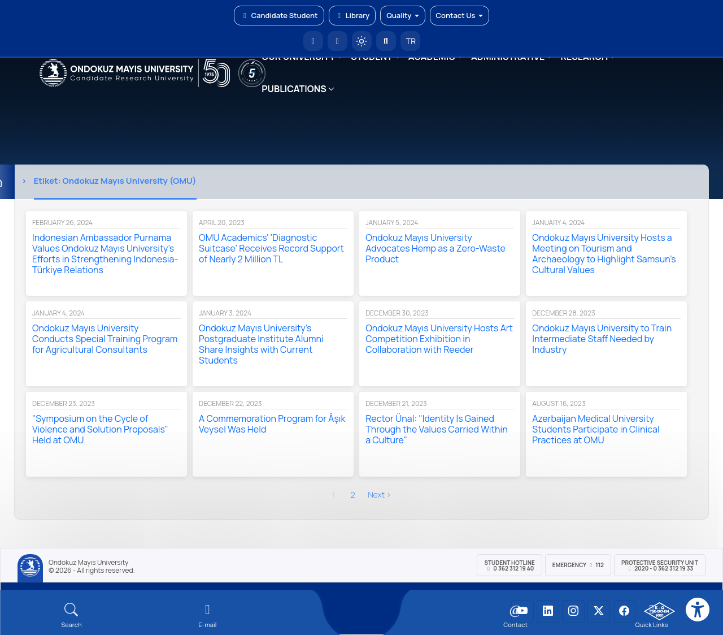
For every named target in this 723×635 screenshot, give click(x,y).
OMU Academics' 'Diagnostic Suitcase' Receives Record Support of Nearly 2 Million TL (271, 248)
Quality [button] (402, 15)
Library (352, 15)
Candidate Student (278, 15)
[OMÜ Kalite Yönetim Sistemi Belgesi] (659, 611)
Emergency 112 (578, 565)
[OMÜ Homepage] (313, 41)
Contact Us (459, 15)
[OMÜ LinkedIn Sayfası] (548, 611)
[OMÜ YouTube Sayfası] (522, 611)
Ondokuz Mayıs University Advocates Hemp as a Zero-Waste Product (435, 248)
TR (410, 41)
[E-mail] (208, 615)
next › (379, 494)
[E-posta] (337, 41)
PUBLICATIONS (294, 89)
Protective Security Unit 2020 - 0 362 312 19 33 (659, 565)
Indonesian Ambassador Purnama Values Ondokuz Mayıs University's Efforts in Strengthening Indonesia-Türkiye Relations (105, 253)
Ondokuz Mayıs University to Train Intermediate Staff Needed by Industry (602, 339)
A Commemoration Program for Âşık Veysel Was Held (272, 423)
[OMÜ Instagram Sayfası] (573, 611)
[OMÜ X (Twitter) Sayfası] (598, 611)
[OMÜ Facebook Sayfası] (624, 611)
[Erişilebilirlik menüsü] (697, 609)
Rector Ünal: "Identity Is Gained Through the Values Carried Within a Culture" (436, 429)
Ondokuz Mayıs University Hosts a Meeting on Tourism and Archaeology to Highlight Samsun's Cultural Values (604, 253)
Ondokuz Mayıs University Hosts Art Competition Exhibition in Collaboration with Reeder (439, 339)
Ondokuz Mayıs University (88, 563)
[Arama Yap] (386, 41)
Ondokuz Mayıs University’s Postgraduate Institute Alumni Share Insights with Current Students (261, 344)
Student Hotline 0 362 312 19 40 (509, 565)
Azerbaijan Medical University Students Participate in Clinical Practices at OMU (595, 429)
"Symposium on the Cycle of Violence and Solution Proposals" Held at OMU (100, 429)
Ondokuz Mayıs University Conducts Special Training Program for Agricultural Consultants (104, 339)
